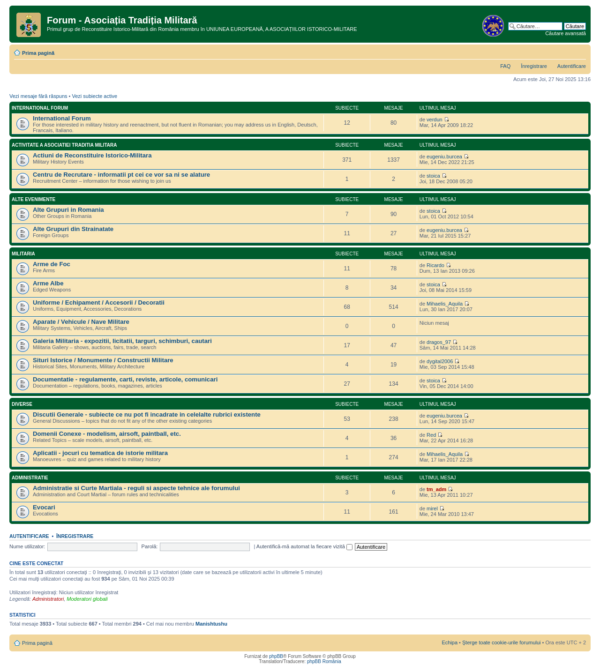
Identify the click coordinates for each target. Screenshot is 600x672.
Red (431, 435)
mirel (432, 508)
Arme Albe (48, 283)
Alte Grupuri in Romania (68, 209)
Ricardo (435, 265)
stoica (433, 176)
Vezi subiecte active (94, 96)
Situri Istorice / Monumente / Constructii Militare (103, 360)
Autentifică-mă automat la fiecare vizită (304, 546)
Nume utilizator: (27, 546)
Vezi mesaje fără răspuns (38, 96)
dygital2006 (440, 361)
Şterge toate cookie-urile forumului (501, 642)
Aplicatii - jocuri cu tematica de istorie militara (100, 452)
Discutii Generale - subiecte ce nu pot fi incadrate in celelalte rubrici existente (147, 414)
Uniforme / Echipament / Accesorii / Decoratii (99, 302)
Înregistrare (534, 66)
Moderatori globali (87, 599)
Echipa (450, 642)
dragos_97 (439, 342)
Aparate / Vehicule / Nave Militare (81, 321)
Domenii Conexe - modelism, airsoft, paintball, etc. (107, 433)
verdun (434, 119)
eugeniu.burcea (444, 156)
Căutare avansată (565, 33)
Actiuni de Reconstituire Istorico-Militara (92, 155)
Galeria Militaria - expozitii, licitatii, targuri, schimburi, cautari (122, 340)
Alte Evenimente (33, 199)
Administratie (30, 477)
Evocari (44, 507)
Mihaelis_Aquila (445, 303)
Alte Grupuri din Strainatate (73, 228)
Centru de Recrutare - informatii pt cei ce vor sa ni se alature (121, 174)
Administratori (48, 599)
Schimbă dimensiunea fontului (579, 51)
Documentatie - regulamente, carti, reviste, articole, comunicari (125, 379)
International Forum (40, 108)
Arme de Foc (51, 264)
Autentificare (571, 66)
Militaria (23, 253)
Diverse (22, 404)
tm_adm (436, 489)
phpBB (276, 656)
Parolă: (150, 546)
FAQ (505, 66)
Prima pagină (38, 53)
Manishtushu (211, 624)
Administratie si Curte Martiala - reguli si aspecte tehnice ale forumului (136, 488)
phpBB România (324, 661)
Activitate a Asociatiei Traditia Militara (64, 145)
